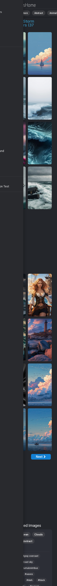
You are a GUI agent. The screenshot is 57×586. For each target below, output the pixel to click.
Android (11, 541)
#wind (9, 562)
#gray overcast (30, 556)
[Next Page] (41, 457)
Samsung (12, 547)
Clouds (38, 534)
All (12, 12)
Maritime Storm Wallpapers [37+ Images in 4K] (19, 5)
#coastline (11, 556)
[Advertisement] (28, 241)
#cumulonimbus (29, 568)
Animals (48, 12)
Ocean (24, 534)
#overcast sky (25, 562)
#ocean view (12, 574)
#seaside (11, 568)
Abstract (35, 12)
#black (41, 580)
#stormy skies (13, 580)
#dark (29, 580)
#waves (29, 574)
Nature (22, 12)
